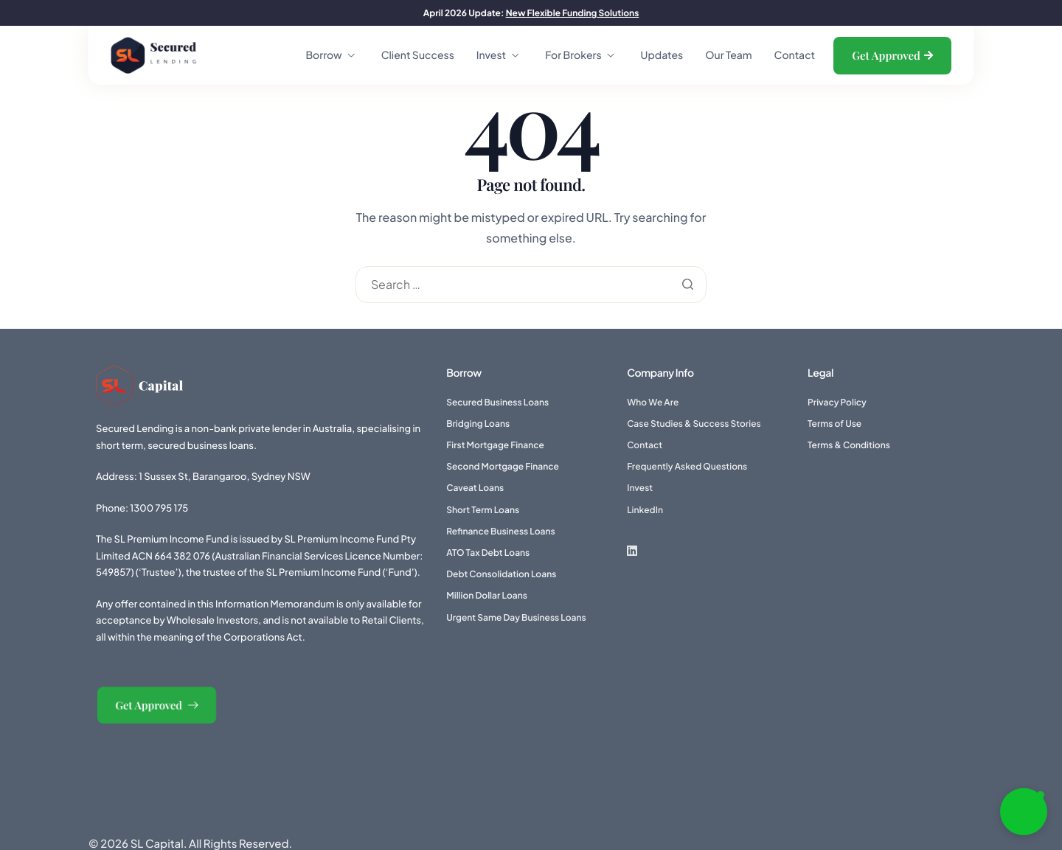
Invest (497, 55)
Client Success (417, 55)
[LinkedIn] (645, 550)
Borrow (329, 55)
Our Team (728, 55)
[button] (1023, 811)
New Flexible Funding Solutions (572, 12)
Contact (795, 55)
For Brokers (579, 55)
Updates (662, 55)
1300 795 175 (159, 508)
